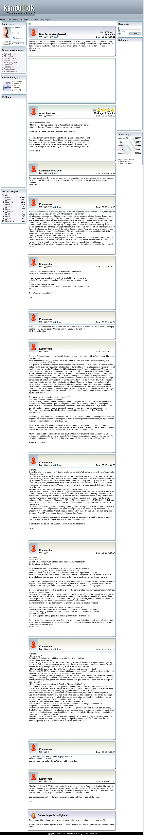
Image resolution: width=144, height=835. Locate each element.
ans (8, 204)
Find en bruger (8, 60)
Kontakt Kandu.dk (9, 71)
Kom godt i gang (9, 54)
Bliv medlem (7, 56)
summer (10, 202)
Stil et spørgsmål (9, 63)
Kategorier (17, 81)
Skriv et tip (7, 65)
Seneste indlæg (9, 58)
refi (8, 216)
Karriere (16, 86)
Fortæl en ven (8, 67)
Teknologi (16, 90)
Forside (4, 20)
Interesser (12, 20)
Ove (47, 37)
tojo (47, 351)
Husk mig (19, 39)
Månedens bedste (126, 159)
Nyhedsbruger (51, 116)
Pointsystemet (8, 69)
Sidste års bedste (125, 164)
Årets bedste (124, 162)
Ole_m (48, 781)
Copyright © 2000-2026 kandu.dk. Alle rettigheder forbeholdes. (72, 833)
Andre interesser (25, 20)
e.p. (8, 209)
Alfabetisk (16, 83)
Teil (8, 214)
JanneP (10, 207)
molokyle (10, 221)
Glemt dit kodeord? (7, 43)
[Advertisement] (132, 9)
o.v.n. (9, 219)
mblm (9, 200)
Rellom (10, 211)
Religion (37, 20)
